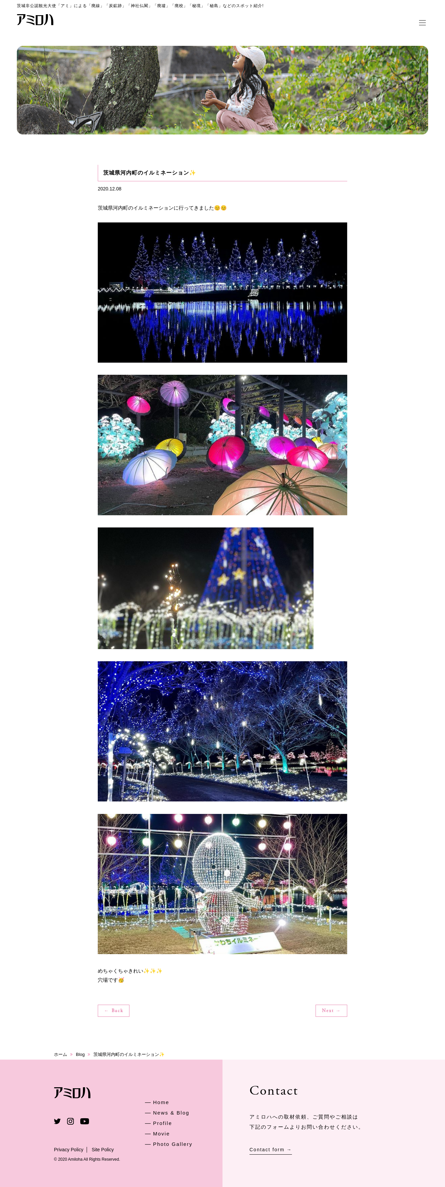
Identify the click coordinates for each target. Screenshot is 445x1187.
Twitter (57, 1121)
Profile (162, 1123)
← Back (113, 1011)
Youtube (84, 1121)
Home (161, 1102)
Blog (80, 1054)
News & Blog (171, 1113)
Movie (161, 1133)
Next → (331, 1011)
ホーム (60, 1054)
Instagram (70, 1121)
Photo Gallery (172, 1144)
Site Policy (103, 1149)
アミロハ (35, 19)
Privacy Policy (68, 1149)
